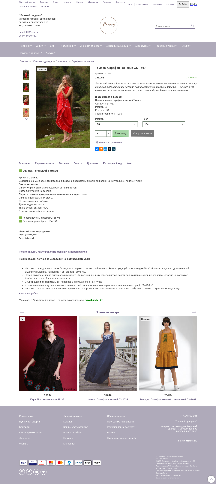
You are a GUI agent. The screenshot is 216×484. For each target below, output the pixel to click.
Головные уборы (165, 45)
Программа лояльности (120, 421)
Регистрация (26, 416)
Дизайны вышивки (117, 45)
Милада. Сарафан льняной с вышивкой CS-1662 (168, 399)
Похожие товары (108, 312)
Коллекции (67, 45)
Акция (39, 45)
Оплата (79, 2)
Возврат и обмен (72, 432)
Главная (44, 2)
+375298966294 (27, 36)
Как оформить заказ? (31, 432)
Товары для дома (29, 53)
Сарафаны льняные (83, 61)
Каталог (67, 421)
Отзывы (45, 6)
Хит (52, 45)
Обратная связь (116, 416)
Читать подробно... (29, 293)
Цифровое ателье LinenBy (121, 438)
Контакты (120, 2)
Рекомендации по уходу (121, 427)
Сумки (185, 45)
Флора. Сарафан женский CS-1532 (108, 399)
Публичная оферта (29, 421)
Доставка (93, 2)
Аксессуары (142, 45)
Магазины (69, 443)
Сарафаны (62, 61)
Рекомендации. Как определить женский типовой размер (53, 251)
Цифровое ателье (28, 6)
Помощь (107, 2)
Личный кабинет (72, 416)
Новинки (25, 45)
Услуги (50, 53)
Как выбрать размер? (75, 427)
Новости (67, 2)
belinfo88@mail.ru (28, 32)
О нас (55, 2)
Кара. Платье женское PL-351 (47, 399)
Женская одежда (89, 45)
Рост (145, 119)
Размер (99, 119)
